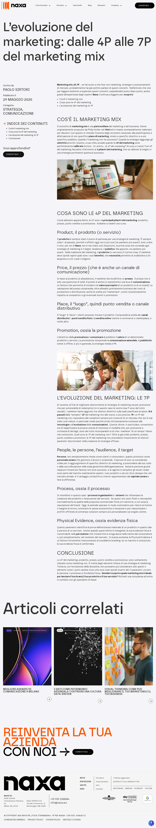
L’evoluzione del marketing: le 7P (23, 140)
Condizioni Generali (14, 820)
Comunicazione (18, 119)
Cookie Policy (53, 820)
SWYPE (83, 785)
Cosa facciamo (41, 5)
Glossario (101, 5)
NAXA (82, 778)
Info (97, 785)
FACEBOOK (138, 788)
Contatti (99, 789)
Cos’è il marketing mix (19, 134)
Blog (90, 5)
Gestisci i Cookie (72, 820)
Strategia (12, 114)
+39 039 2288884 (59, 799)
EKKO (82, 789)
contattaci (82, 752)
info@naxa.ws (58, 802)
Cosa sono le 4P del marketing (23, 137)
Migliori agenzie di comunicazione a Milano (21, 695)
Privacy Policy (35, 820)
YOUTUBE (148, 788)
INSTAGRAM (118, 788)
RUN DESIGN (85, 782)
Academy (115, 5)
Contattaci (145, 5)
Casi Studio (77, 5)
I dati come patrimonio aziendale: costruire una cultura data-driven (77, 696)
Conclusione (14, 143)
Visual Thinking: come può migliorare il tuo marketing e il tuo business (128, 696)
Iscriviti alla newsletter (126, 782)
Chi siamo (60, 5)
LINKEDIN (128, 788)
